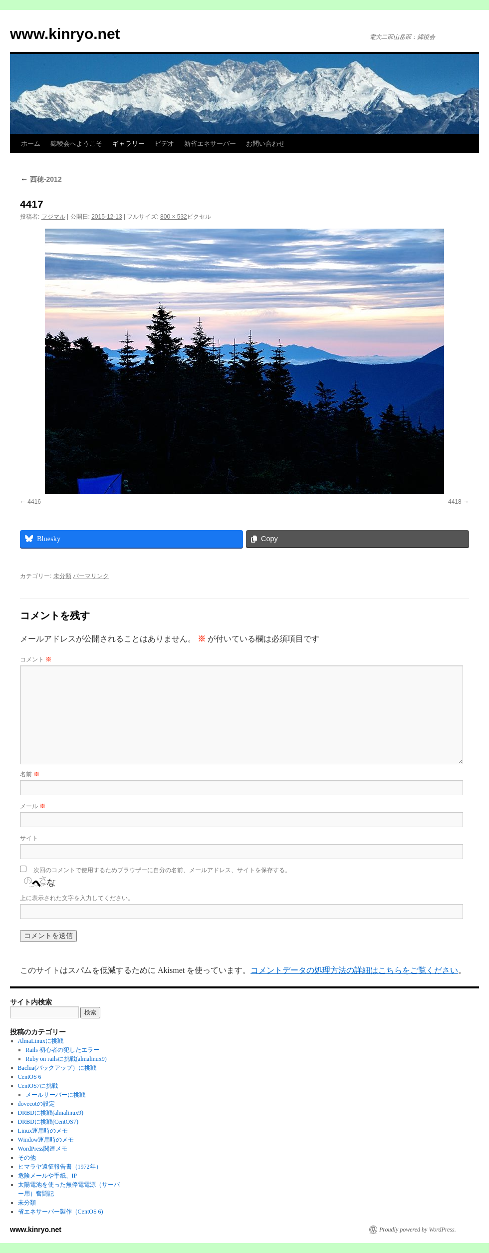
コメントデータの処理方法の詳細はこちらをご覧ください (354, 970)
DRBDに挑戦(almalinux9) (50, 1112)
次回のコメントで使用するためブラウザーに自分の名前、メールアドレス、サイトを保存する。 (162, 870)
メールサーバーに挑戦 (55, 1094)
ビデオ (164, 143)
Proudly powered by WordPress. (417, 1229)
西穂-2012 (41, 179)
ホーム (30, 143)
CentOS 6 (29, 1076)
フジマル (53, 216)
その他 (27, 1157)
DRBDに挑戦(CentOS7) (48, 1121)
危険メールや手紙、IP (47, 1175)
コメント (35, 659)
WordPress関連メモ (43, 1148)
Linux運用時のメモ (43, 1130)
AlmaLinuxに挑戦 (40, 1040)
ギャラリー (128, 143)
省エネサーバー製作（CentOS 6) (60, 1211)
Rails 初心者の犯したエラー (62, 1049)
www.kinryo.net (65, 33)
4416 (34, 501)
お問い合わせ (265, 143)
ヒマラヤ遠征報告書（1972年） (60, 1166)
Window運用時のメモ (46, 1139)
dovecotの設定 (36, 1103)
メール (32, 806)
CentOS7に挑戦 (38, 1085)
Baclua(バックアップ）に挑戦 (57, 1067)
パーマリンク (91, 576)
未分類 (62, 576)
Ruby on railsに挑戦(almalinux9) (66, 1058)
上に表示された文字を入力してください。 (77, 898)
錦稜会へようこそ (76, 143)
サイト (29, 838)
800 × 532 (173, 216)
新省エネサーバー (210, 143)
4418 (455, 501)
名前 (29, 774)
